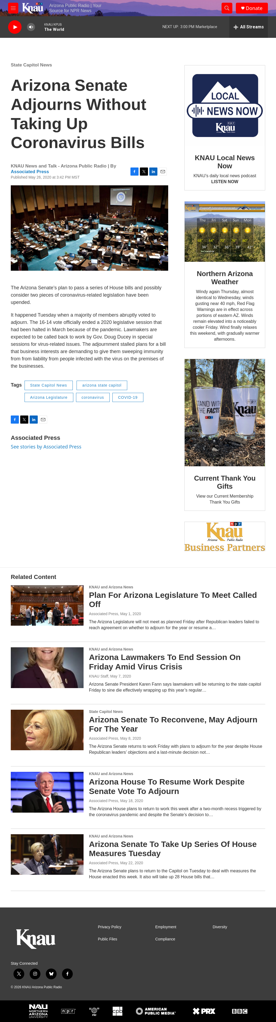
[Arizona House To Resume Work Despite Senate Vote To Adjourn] (47, 792)
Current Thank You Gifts (225, 482)
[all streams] (248, 27)
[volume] (31, 27)
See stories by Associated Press (46, 446)
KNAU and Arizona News (111, 587)
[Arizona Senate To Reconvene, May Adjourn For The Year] (47, 730)
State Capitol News (31, 65)
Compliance (165, 939)
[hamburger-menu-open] (13, 8)
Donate (254, 8)
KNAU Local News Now (225, 162)
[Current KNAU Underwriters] (225, 536)
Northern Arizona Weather (225, 278)
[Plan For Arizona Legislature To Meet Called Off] (47, 605)
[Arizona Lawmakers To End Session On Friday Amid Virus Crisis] (47, 667)
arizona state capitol (102, 385)
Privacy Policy (109, 927)
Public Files (107, 939)
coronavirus (93, 397)
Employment (165, 927)
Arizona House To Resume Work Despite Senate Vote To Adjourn (166, 786)
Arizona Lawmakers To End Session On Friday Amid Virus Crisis (165, 662)
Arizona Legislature (49, 397)
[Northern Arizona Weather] (225, 232)
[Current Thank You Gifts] (225, 412)
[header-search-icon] (227, 8)
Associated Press (30, 171)
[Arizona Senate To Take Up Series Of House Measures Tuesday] (47, 854)
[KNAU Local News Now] (225, 105)
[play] (15, 27)
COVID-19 (128, 397)
